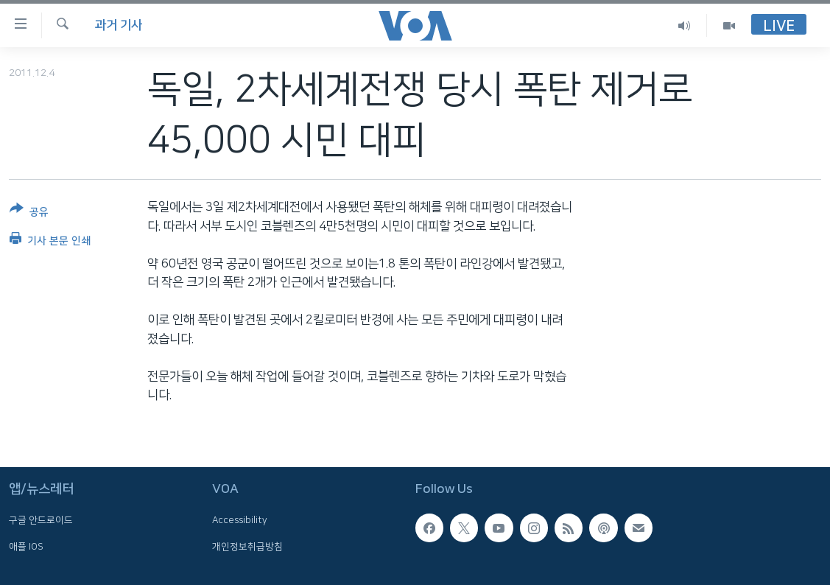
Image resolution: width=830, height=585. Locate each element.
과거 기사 (118, 25)
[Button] (29, 213)
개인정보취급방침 (247, 546)
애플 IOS (26, 546)
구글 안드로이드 (41, 520)
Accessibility (239, 520)
